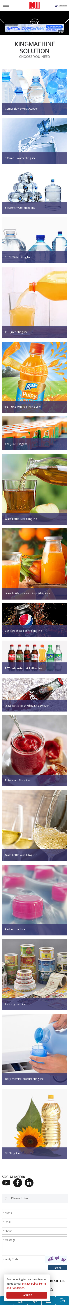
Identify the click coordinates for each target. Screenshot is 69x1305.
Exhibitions (63, 5)
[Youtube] (7, 1185)
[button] (2, 19)
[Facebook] (19, 1185)
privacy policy (30, 1283)
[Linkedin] (30, 1185)
